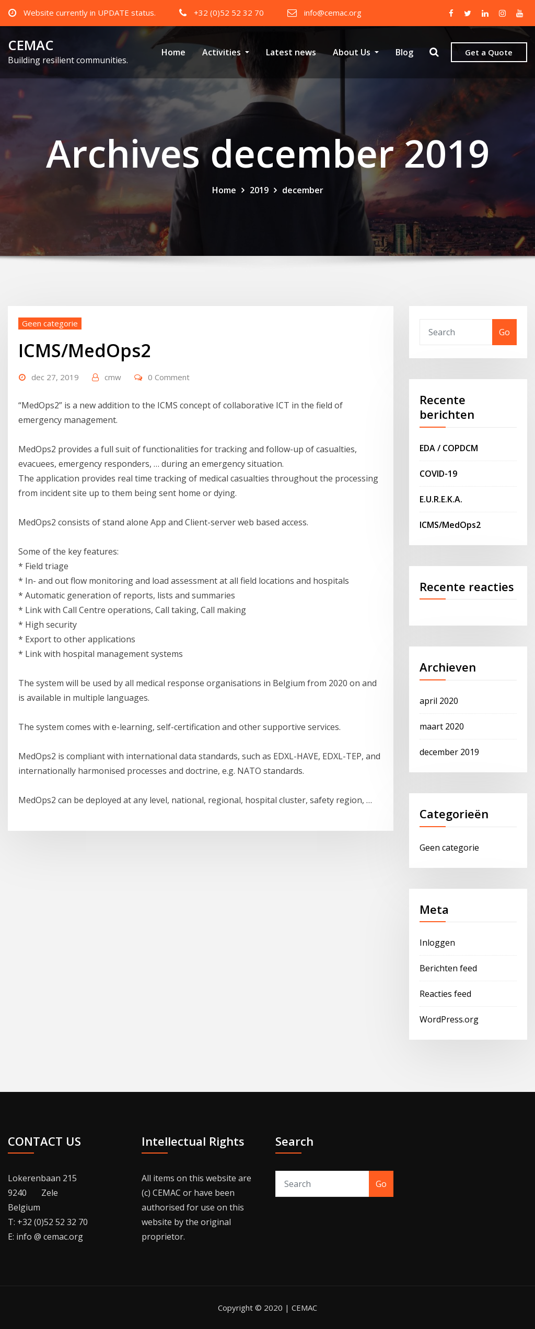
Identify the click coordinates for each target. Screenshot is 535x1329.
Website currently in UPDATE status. (90, 12)
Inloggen (437, 942)
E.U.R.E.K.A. (441, 499)
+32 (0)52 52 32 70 (229, 12)
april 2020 (439, 701)
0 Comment (169, 377)
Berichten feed (448, 968)
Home (173, 52)
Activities (225, 52)
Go (504, 332)
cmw (112, 377)
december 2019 (449, 752)
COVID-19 (438, 473)
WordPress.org (449, 1019)
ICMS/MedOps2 (84, 350)
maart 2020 (442, 726)
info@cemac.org (333, 12)
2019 (259, 190)
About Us (356, 52)
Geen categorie (50, 323)
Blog (404, 52)
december (302, 190)
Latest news (291, 52)
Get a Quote (489, 52)
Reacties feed (445, 993)
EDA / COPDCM (449, 448)
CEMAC (31, 45)
